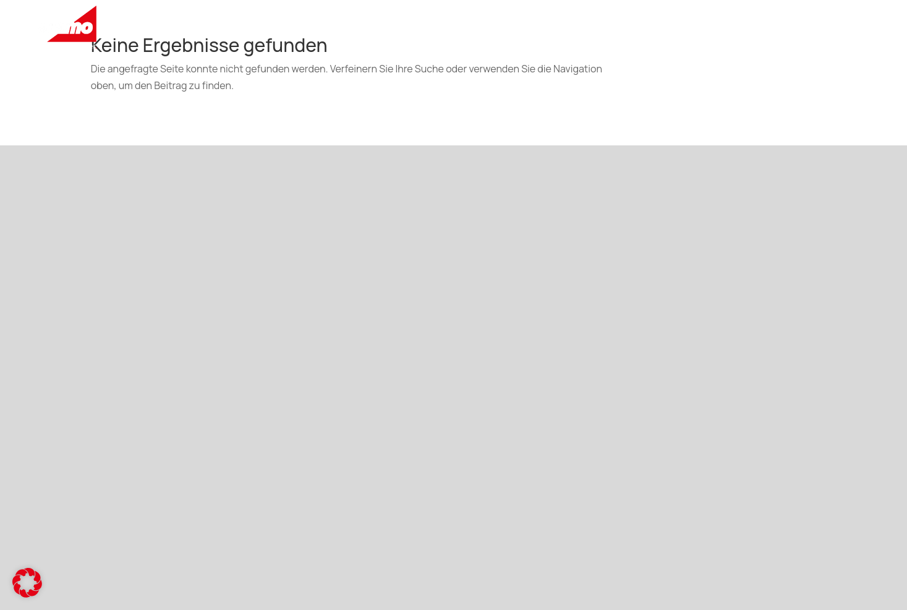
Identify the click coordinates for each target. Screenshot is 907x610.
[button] (27, 583)
